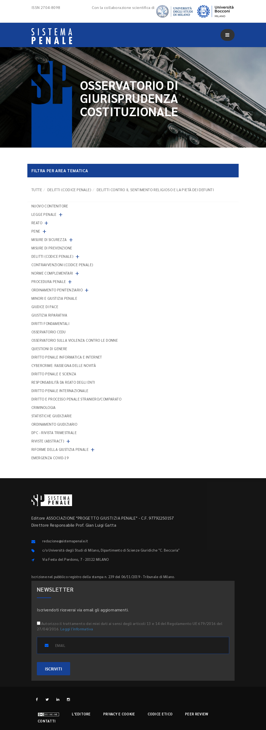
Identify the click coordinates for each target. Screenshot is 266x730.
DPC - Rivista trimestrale (54, 432)
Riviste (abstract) (47, 441)
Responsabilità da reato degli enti (63, 382)
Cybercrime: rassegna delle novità (63, 365)
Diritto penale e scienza (53, 373)
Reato (36, 222)
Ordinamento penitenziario (57, 290)
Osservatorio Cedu (48, 332)
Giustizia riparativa (49, 315)
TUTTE (36, 189)
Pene (35, 231)
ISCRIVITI (53, 668)
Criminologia (43, 407)
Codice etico (160, 714)
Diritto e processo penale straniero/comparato (76, 399)
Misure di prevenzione (51, 248)
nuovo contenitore (49, 206)
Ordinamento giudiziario (54, 424)
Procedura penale (48, 281)
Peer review (196, 714)
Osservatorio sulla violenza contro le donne (74, 340)
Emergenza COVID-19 (50, 457)
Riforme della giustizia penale (60, 449)
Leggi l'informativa (76, 628)
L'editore (81, 714)
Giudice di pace (44, 306)
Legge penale (44, 214)
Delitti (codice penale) (69, 189)
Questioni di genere (49, 348)
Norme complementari (52, 273)
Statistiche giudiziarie (51, 415)
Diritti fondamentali (50, 323)
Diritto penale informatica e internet (66, 357)
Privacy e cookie (119, 714)
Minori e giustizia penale (54, 298)
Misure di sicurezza (49, 239)
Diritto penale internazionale (60, 390)
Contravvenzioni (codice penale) (62, 264)
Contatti (47, 721)
